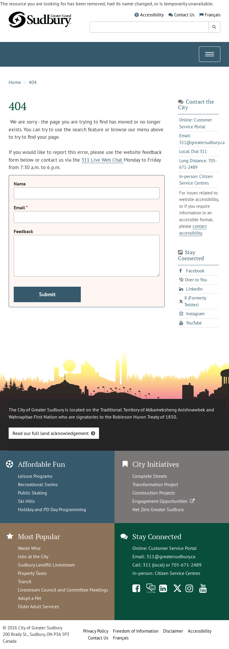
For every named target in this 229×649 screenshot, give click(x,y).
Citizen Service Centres (177, 573)
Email (20, 207)
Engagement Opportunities (164, 501)
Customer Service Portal (172, 548)
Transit (24, 581)
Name (20, 184)
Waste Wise (29, 548)
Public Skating (32, 493)
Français (212, 15)
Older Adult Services (38, 606)
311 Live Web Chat (102, 160)
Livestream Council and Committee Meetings (63, 590)
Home (15, 82)
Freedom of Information (135, 631)
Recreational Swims (38, 484)
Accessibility (152, 15)
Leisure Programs (35, 476)
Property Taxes (32, 573)
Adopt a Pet (29, 598)
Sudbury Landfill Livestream (46, 565)
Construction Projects (153, 493)
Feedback (23, 231)
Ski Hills (26, 501)
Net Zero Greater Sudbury (158, 509)
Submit (47, 294)
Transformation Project (155, 484)
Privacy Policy (95, 631)
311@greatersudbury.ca (170, 556)
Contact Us (184, 15)
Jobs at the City (33, 556)
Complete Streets (149, 476)
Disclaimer (173, 631)
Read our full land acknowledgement (51, 433)
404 (33, 82)
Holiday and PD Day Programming (52, 509)
